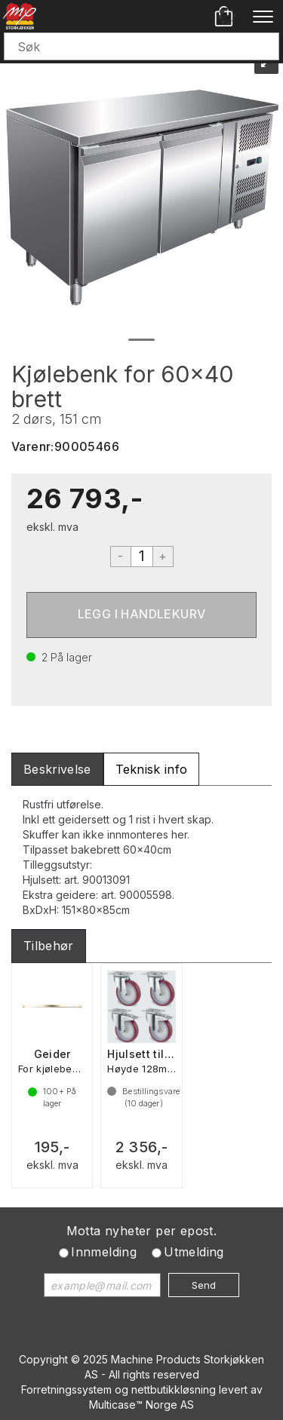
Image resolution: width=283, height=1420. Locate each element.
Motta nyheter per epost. (141, 1230)
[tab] (57, 770)
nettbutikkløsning (173, 1389)
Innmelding (104, 1251)
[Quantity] (141, 556)
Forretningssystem (66, 1389)
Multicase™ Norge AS (141, 1404)
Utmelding (194, 1251)
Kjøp (141, 615)
